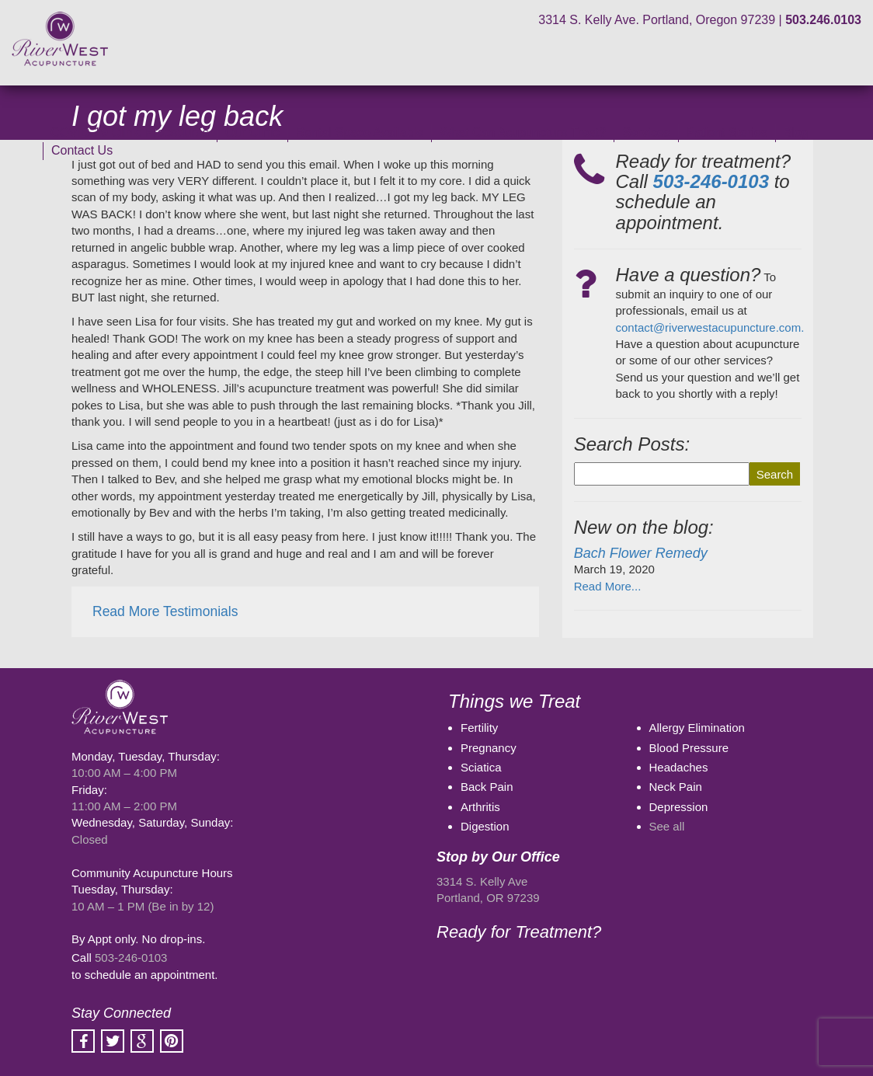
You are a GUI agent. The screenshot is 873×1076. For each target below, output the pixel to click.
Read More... (608, 586)
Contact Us (82, 150)
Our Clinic (252, 132)
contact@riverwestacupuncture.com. (710, 327)
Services (646, 132)
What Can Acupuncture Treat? (523, 132)
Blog (796, 132)
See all (667, 826)
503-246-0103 (131, 957)
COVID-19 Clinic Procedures (129, 132)
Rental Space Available (359, 132)
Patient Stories (727, 132)
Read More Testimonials (165, 611)
